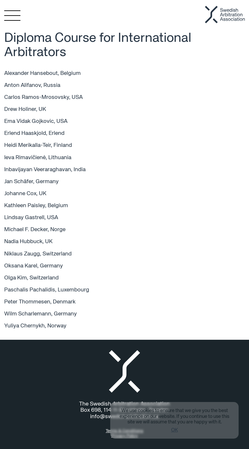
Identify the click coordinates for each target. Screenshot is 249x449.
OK (174, 430)
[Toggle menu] (9, 15)
